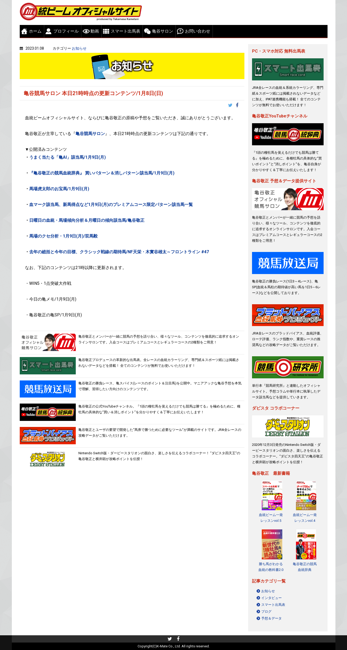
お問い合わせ (197, 31)
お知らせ (79, 48)
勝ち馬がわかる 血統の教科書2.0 (270, 567)
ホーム (35, 31)
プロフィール (66, 31)
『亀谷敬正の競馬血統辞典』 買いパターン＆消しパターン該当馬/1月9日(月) (101, 173)
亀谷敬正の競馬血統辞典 (305, 567)
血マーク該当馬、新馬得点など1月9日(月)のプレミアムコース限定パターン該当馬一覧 (111, 204)
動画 (94, 31)
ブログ (266, 611)
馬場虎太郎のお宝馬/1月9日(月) (59, 188)
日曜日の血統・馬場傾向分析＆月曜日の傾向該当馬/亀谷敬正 (86, 220)
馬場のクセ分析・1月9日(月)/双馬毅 (64, 236)
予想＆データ (271, 618)
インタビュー (271, 598)
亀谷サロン (162, 31)
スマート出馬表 (125, 31)
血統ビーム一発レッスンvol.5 (271, 518)
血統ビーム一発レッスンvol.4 (305, 518)
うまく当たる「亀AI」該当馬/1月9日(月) (68, 157)
